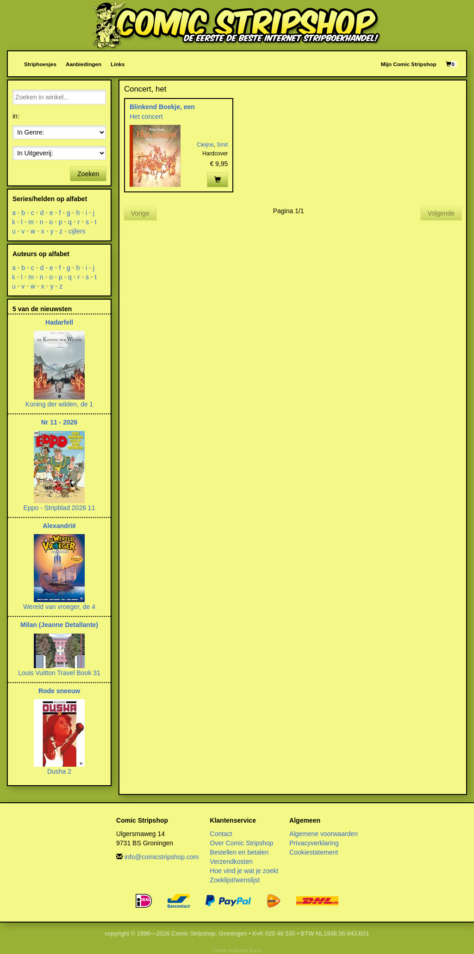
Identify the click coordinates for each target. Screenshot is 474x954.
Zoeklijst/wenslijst (235, 880)
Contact (221, 833)
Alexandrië (59, 525)
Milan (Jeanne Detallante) (59, 624)
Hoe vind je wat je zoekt (244, 870)
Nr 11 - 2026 (59, 422)
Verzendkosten (231, 861)
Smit (222, 145)
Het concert (146, 116)
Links (118, 64)
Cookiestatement (313, 852)
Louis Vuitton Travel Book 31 (59, 673)
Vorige (140, 213)
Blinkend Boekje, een (162, 107)
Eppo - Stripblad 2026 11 (59, 507)
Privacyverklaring (314, 843)
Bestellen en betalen (239, 852)
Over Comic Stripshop (241, 843)
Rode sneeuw (59, 691)
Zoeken (88, 174)
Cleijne (205, 145)
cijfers (77, 231)
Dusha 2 (59, 771)
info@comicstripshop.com (162, 857)
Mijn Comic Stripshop (409, 64)
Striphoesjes (40, 64)
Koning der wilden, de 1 (59, 404)
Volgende (441, 213)
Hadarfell (59, 322)
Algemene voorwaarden (323, 833)
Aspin (255, 950)
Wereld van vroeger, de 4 (59, 606)
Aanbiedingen (83, 64)
